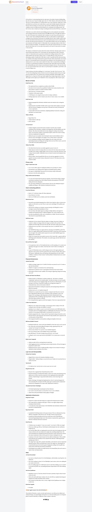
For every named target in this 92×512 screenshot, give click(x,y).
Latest (27, 1)
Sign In (80, 1)
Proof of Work (34, 6)
